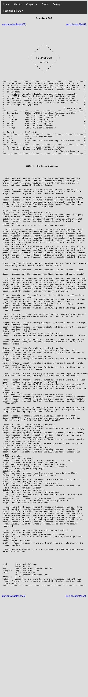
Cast (45, 4)
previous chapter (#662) (14, 24)
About (18, 4)
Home (6, 4)
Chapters (31, 4)
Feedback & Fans (13, 11)
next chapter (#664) (76, 24)
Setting (57, 4)
